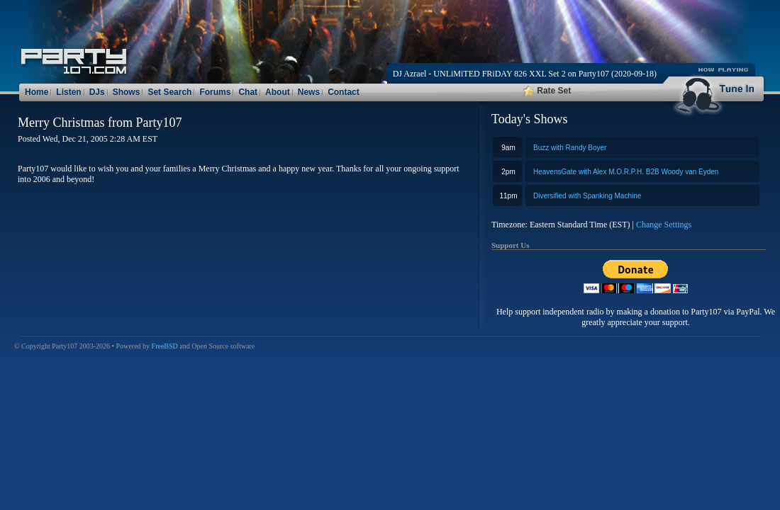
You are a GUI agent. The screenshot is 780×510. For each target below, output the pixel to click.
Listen (68, 92)
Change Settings (663, 225)
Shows (126, 92)
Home (36, 92)
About (277, 92)
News (309, 92)
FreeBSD (165, 346)
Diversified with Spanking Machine (587, 196)
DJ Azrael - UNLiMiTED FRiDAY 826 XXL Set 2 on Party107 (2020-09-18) (525, 74)
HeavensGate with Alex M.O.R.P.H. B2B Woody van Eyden (625, 172)
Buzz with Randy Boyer (569, 148)
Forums (214, 92)
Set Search (169, 92)
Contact (344, 92)
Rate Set (547, 91)
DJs (97, 92)
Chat (247, 92)
